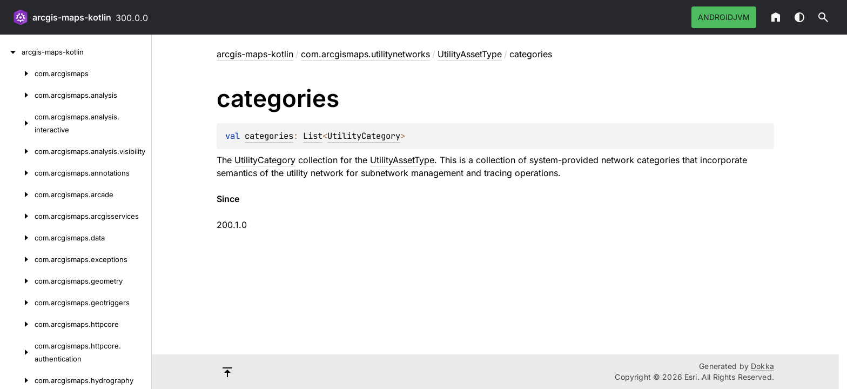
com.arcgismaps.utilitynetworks (365, 54)
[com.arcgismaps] (17, 73)
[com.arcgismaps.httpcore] (17, 324)
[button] (823, 17)
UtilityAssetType (470, 54)
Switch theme (799, 17)
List (312, 136)
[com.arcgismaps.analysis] (17, 95)
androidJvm (724, 17)
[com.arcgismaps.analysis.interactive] (17, 123)
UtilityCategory (363, 136)
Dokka (762, 366)
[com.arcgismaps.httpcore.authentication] (17, 352)
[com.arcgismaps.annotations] (17, 173)
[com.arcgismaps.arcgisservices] (17, 216)
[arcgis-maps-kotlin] (11, 52)
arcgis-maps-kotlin (71, 17)
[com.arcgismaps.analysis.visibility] (17, 151)
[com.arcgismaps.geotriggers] (17, 302)
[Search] (823, 17)
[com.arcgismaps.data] (17, 238)
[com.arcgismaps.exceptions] (17, 259)
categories (269, 136)
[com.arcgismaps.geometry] (17, 281)
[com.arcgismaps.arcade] (17, 194)
